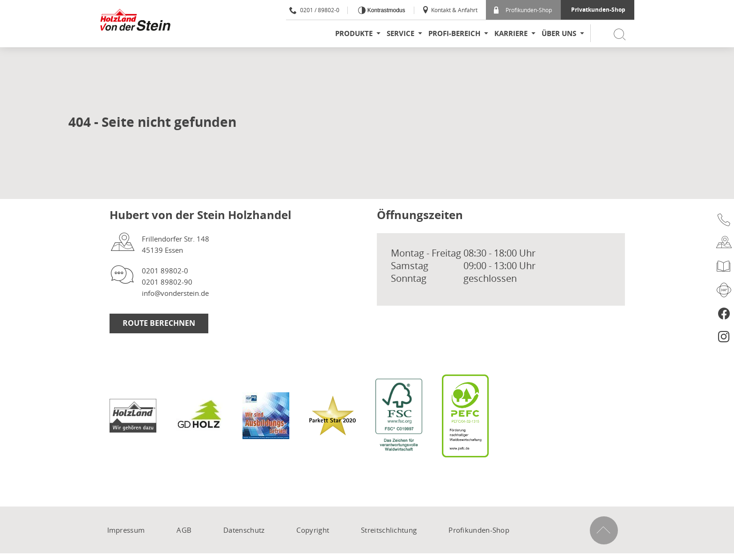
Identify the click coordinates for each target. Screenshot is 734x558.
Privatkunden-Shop (598, 10)
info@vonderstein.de (175, 293)
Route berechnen (159, 323)
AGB (183, 530)
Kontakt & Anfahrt (449, 10)
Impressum (126, 530)
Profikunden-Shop (523, 10)
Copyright (312, 530)
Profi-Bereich (454, 33)
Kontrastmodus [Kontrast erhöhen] (385, 10)
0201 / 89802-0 (314, 10)
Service (400, 33)
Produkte (354, 33)
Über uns (559, 33)
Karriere (511, 33)
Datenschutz (243, 530)
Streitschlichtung (389, 530)
